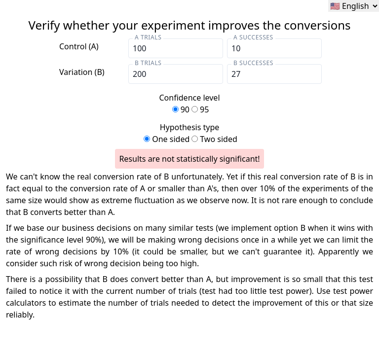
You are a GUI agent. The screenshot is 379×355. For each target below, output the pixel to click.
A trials (148, 37)
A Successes (253, 37)
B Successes (253, 63)
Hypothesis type (189, 133)
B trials (148, 63)
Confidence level (189, 103)
